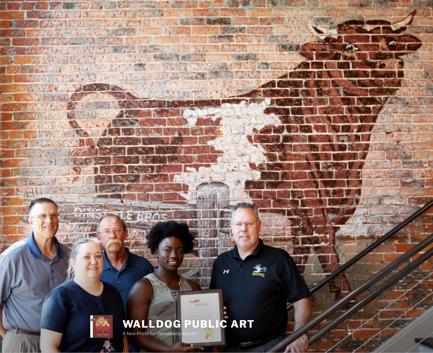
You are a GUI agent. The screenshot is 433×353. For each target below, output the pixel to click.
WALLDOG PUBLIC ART (188, 324)
